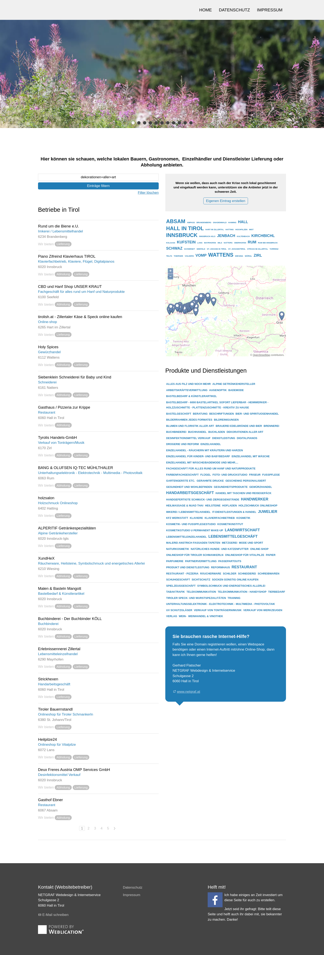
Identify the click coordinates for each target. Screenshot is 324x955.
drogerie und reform (182, 444)
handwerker (254, 499)
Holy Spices (48, 347)
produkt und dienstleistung (187, 567)
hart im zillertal (214, 230)
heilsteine (212, 505)
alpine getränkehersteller (233, 383)
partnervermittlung (201, 561)
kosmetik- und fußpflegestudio (191, 524)
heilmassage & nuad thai (184, 505)
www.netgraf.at (188, 692)
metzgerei (229, 542)
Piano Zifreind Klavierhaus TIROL (66, 256)
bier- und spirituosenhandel (257, 413)
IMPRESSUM (270, 10)
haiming (232, 222)
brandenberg (204, 222)
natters (228, 243)
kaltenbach (243, 236)
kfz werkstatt (177, 517)
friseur (255, 474)
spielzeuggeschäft (181, 585)
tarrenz (274, 249)
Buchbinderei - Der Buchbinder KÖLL (70, 618)
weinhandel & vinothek (205, 616)
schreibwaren (268, 573)
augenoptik (218, 390)
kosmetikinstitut (230, 524)
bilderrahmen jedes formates (189, 419)
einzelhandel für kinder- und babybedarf (198, 456)
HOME (205, 10)
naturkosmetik (177, 549)
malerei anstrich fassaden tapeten (193, 542)
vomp (201, 255)
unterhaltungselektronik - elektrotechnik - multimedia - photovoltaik (220, 604)
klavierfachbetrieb (220, 517)
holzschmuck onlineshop (257, 505)
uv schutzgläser (179, 610)
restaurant (244, 567)
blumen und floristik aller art (190, 425)
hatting (229, 230)
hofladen (229, 505)
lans (199, 243)
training (234, 598)
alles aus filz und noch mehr (188, 383)
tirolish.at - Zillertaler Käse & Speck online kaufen (80, 317)
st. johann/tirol (236, 249)
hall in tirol (185, 228)
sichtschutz (201, 579)
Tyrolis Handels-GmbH (57, 437)
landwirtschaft (242, 530)
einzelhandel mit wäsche (251, 456)
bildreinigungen (226, 419)
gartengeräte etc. (180, 480)
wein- (183, 616)
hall (243, 222)
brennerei (271, 425)
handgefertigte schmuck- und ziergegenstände (202, 499)
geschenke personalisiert (245, 480)
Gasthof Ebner (50, 800)
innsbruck (182, 235)
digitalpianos (247, 438)
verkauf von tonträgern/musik (218, 610)
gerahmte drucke (210, 480)
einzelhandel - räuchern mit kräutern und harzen (204, 450)
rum (252, 242)
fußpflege (271, 474)
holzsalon (46, 498)
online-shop (259, 549)
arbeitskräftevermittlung (186, 390)
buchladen (216, 431)
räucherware (210, 573)
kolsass (170, 243)
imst (251, 230)
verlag (171, 616)
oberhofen (240, 243)
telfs (169, 256)
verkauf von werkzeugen (262, 610)
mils (220, 243)
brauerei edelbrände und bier (239, 425)
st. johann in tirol (216, 249)
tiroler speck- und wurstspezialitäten (196, 598)
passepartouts (229, 561)
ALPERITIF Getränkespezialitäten (67, 528)
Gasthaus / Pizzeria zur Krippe (64, 407)
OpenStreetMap (261, 355)
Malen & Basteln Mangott (59, 588)
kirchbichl (263, 236)
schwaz (174, 248)
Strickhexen (48, 679)
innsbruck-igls (207, 236)
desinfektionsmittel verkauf (188, 438)
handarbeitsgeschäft (190, 493)
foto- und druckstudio (230, 474)
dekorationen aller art (245, 431)
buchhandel (197, 431)
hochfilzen (241, 230)
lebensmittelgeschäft (232, 536)
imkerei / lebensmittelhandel (188, 511)
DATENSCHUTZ (234, 10)
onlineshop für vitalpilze (244, 554)
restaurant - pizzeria (182, 573)
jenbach (226, 236)
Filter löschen (148, 193)
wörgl (248, 256)
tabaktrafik (175, 591)
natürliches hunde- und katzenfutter (220, 549)
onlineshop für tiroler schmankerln (194, 554)
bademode (236, 390)
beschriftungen (221, 413)
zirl (258, 255)
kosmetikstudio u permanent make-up (194, 530)
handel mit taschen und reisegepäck (243, 493)
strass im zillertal (257, 249)
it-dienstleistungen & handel (234, 511)
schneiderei (247, 573)
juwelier (267, 512)
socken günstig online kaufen (235, 579)
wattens (220, 255)
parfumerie (174, 561)
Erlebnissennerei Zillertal (59, 649)
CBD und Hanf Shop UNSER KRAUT (70, 286)
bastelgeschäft (178, 413)
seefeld (201, 249)
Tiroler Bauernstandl (55, 709)
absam (175, 221)
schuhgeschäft (178, 579)
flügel (205, 474)
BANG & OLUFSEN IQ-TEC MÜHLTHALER (75, 468)
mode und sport (251, 542)
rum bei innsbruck (268, 243)
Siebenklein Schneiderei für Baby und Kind (74, 377)
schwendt (189, 249)
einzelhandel (210, 444)
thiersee (178, 256)
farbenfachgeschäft (182, 474)
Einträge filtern (98, 186)
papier (271, 554)
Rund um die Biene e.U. (58, 226)
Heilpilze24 (47, 739)
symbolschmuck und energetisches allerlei (231, 585)
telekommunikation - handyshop (242, 591)
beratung (200, 413)
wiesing (239, 256)
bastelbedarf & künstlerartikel (191, 396)
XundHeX (46, 558)
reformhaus (220, 567)
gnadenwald (220, 222)
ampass (191, 222)
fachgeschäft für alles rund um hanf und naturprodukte (211, 468)
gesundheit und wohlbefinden (189, 486)
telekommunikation (201, 591)
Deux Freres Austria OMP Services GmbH (74, 769)
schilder (229, 573)
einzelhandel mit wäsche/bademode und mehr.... (202, 462)
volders (189, 256)
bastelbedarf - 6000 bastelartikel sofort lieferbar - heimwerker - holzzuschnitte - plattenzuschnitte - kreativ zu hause (217, 405)
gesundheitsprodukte (231, 486)
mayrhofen (210, 243)
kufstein (186, 242)
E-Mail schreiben (55, 915)
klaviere (196, 517)
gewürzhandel (260, 486)
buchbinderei (176, 431)
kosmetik (243, 517)
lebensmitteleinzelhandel (186, 536)
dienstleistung (223, 438)
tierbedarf (276, 591)
